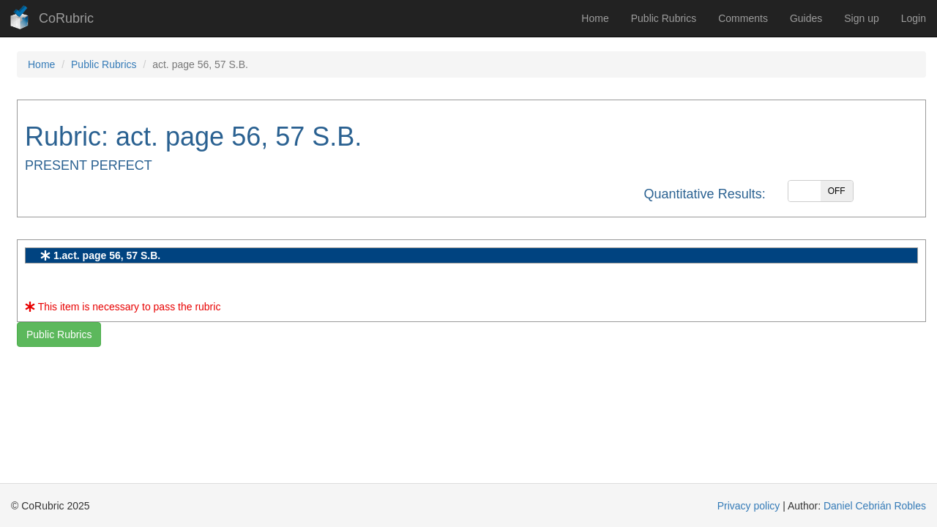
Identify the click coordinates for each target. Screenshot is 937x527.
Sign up (861, 18)
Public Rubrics (663, 18)
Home (594, 18)
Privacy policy (748, 506)
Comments (743, 18)
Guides (806, 18)
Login (913, 18)
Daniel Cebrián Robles (875, 506)
